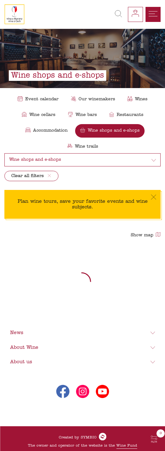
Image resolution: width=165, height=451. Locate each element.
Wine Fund (126, 446)
